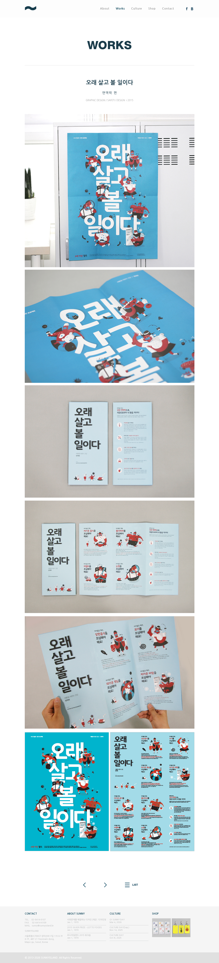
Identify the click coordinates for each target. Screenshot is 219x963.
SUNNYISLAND (43, 8)
